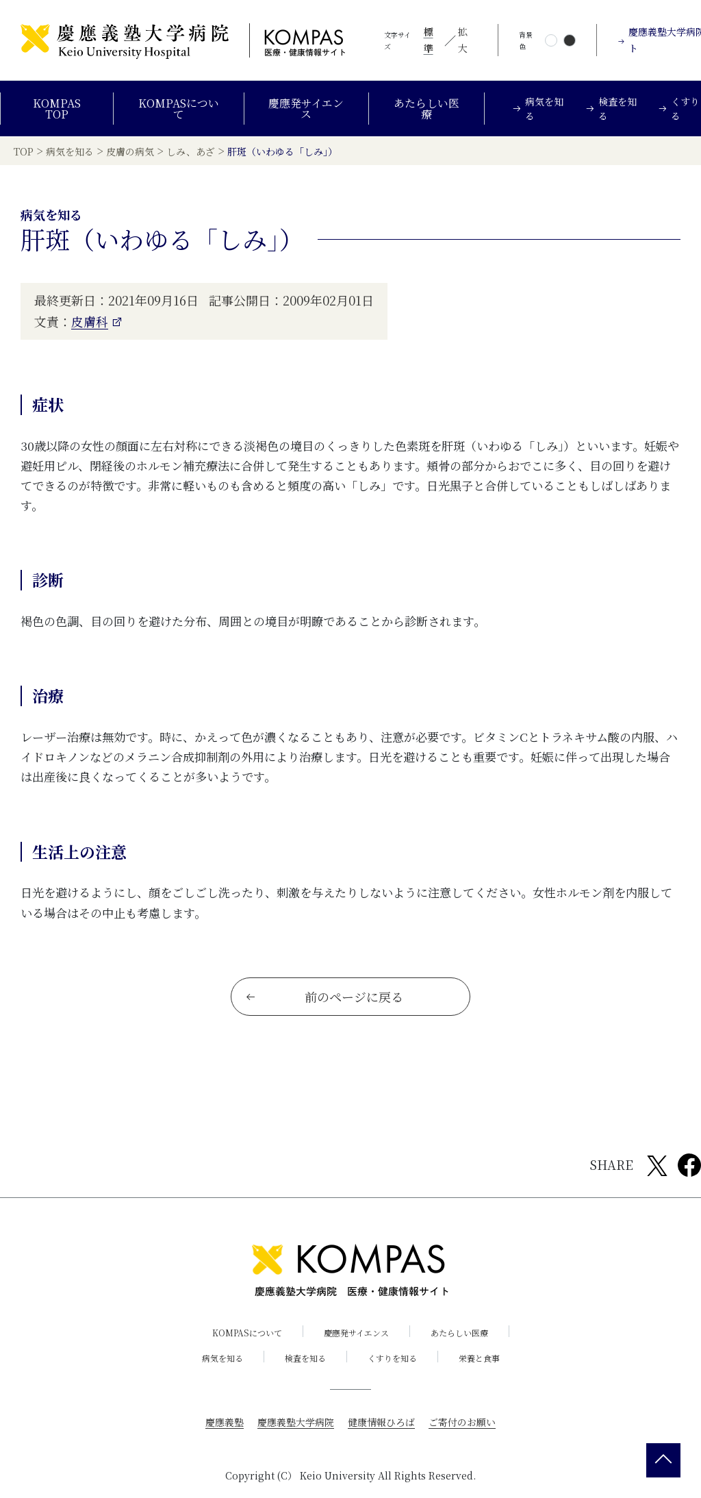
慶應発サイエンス (306, 108)
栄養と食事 (479, 1357)
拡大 (463, 40)
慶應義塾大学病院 (295, 1421)
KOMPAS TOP (57, 108)
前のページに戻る (324, 996)
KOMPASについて (178, 108)
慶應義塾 (224, 1421)
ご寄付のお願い (462, 1421)
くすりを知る (392, 1357)
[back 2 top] (663, 1460)
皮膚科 (89, 320)
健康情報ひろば (381, 1421)
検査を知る (305, 1357)
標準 (428, 40)
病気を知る (222, 1357)
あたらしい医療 (426, 108)
